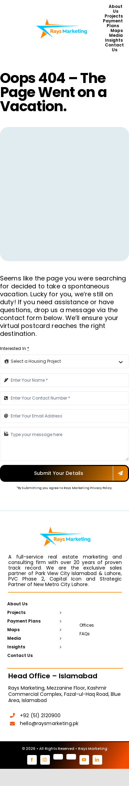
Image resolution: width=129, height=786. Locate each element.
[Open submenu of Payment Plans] (59, 621)
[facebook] (32, 760)
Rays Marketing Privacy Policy (88, 488)
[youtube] (84, 760)
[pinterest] (58, 757)
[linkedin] (97, 760)
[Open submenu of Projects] (59, 613)
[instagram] (45, 760)
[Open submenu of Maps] (59, 630)
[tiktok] (71, 757)
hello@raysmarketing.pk (49, 723)
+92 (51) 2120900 (40, 715)
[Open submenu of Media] (59, 638)
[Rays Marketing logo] (61, 18)
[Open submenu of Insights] (59, 647)
